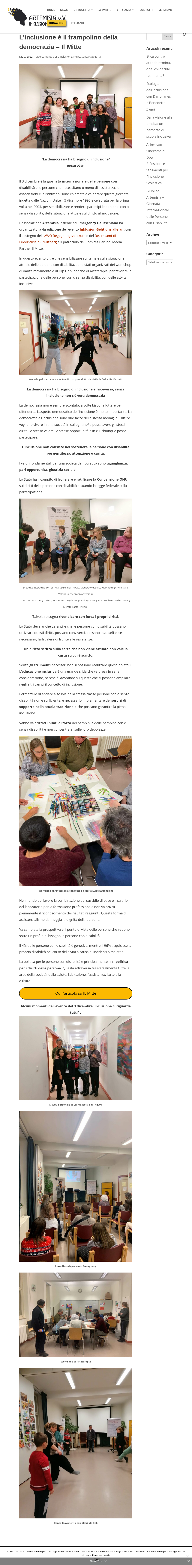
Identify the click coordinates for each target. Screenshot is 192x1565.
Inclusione (66, 56)
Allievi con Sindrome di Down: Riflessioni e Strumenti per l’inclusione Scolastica (157, 163)
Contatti (146, 10)
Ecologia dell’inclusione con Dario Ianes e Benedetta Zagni (158, 96)
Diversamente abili (46, 56)
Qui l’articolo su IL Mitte (75, 993)
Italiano (77, 23)
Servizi (103, 10)
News (64, 10)
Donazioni (56, 23)
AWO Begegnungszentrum (65, 235)
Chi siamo (124, 10)
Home (51, 10)
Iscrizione (165, 10)
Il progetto (81, 10)
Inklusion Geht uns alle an (102, 229)
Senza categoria (91, 56)
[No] (187, 1556)
